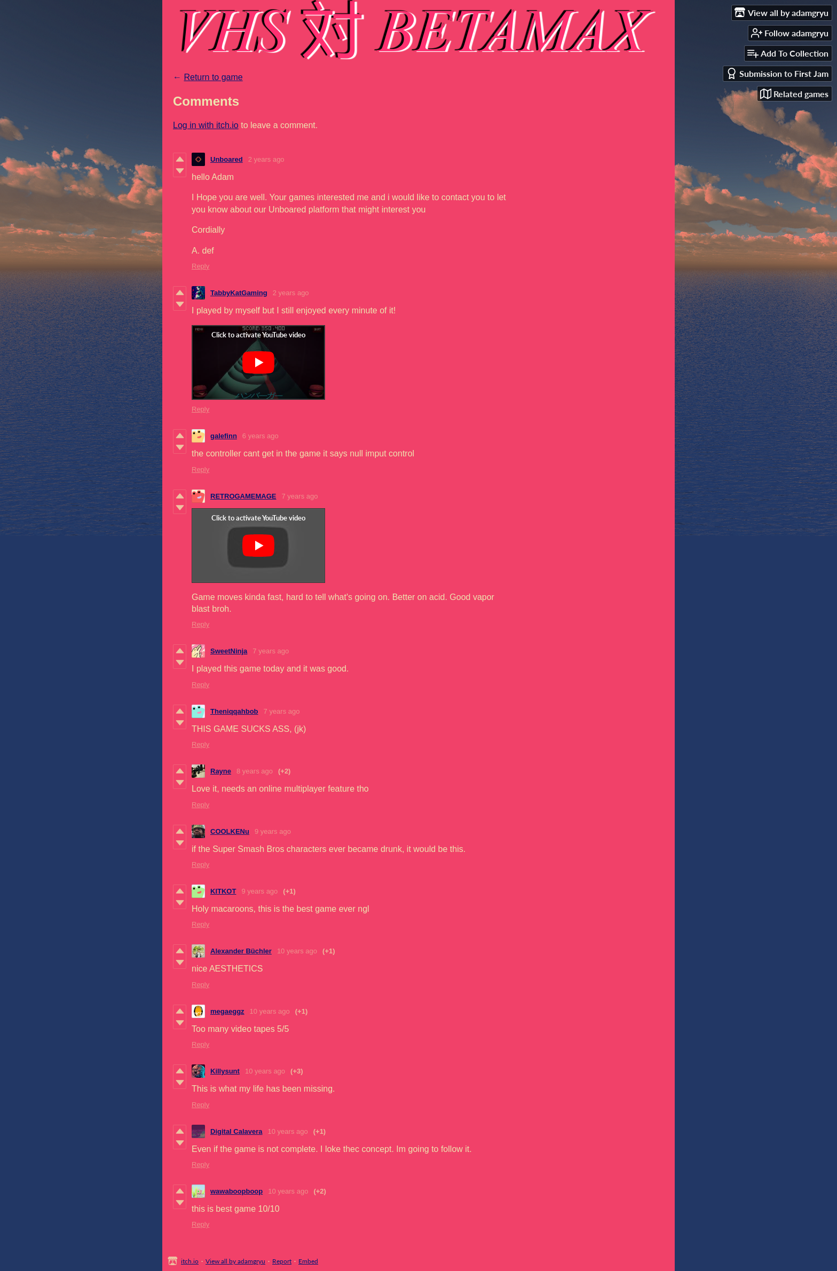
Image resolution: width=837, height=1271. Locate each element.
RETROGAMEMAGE (243, 496)
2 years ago (266, 159)
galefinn (223, 436)
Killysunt (225, 1071)
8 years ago (254, 771)
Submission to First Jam (777, 73)
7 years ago (300, 496)
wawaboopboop (236, 1191)
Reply (200, 266)
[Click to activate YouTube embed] (258, 362)
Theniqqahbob (234, 711)
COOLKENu (229, 831)
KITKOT (223, 891)
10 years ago (297, 951)
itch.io (190, 1261)
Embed (308, 1261)
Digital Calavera (236, 1131)
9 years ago (273, 831)
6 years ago (260, 436)
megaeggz (227, 1011)
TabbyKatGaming (238, 293)
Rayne (220, 771)
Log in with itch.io (206, 125)
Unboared (226, 159)
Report (281, 1261)
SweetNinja (228, 651)
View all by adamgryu (235, 1261)
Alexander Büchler (241, 951)
